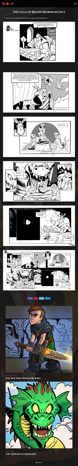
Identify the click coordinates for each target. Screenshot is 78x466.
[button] (39, 463)
